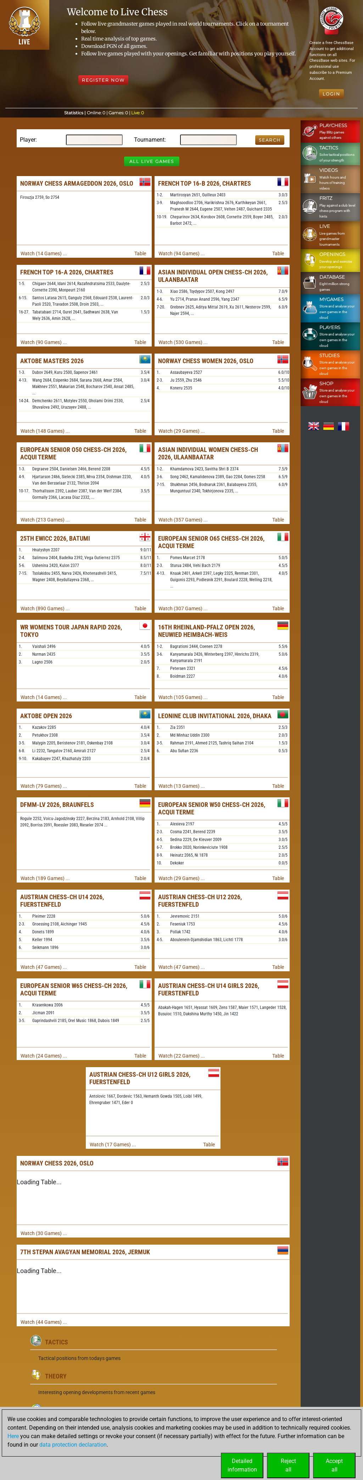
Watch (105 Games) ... (183, 697)
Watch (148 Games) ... (45, 431)
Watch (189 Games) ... (45, 878)
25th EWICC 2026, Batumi (55, 538)
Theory (56, 1376)
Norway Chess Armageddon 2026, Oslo (76, 183)
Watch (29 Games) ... (181, 431)
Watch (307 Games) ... (183, 608)
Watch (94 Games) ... (181, 253)
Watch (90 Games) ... (44, 342)
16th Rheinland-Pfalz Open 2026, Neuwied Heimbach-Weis (206, 631)
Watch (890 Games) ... (45, 608)
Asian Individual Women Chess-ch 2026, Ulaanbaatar (208, 453)
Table (140, 253)
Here (13, 1436)
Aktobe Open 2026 (46, 716)
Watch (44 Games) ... (44, 1322)
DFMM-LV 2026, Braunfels (57, 804)
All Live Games (151, 161)
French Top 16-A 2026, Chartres (66, 272)
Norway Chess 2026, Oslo (57, 1163)
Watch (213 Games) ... (45, 520)
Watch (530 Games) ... (183, 342)
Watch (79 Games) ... (44, 786)
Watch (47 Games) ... (44, 967)
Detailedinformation (242, 1465)
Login (331, 94)
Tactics (56, 1342)
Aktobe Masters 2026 (52, 361)
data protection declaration (73, 1444)
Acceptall (334, 1465)
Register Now (103, 80)
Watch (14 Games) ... (44, 253)
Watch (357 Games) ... (183, 520)
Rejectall (288, 1465)
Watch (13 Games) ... (181, 786)
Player (27, 139)
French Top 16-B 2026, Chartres (204, 183)
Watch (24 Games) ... (44, 1056)
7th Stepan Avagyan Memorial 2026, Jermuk (85, 1252)
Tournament (149, 139)
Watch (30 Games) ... (44, 1233)
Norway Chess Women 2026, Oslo (205, 361)
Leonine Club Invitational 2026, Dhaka (215, 716)
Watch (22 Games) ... (181, 1056)
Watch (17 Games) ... (113, 1144)
